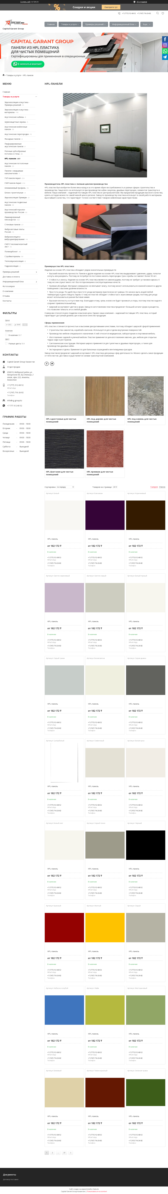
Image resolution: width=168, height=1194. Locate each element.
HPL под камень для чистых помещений (142, 420)
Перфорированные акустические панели (14, 145)
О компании (8, 291)
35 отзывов (142, 2)
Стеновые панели (12, 224)
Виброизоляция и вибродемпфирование (15, 238)
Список (162, 487)
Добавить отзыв (162, 13)
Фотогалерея (9, 286)
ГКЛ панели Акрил (13, 178)
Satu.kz (96, 1189)
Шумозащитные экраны (15, 122)
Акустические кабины (14, 117)
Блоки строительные (14, 192)
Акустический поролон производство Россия (15, 211)
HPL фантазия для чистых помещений (59, 473)
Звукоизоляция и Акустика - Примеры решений (17, 103)
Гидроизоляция (11, 266)
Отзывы (6, 296)
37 (64, 1153)
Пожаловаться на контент (97, 1191)
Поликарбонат (11, 251)
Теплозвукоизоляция (14, 261)
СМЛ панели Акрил (13, 183)
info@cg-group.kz (14, 400)
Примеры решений (94, 24)
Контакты (7, 301)
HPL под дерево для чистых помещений (101, 420)
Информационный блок (123, 24)
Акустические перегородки (17, 134)
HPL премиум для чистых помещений (100, 473)
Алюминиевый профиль (15, 188)
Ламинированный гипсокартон (12, 218)
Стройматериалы (12, 256)
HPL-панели (10, 158)
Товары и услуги (69, 24)
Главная (51, 24)
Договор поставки (10, 1179)
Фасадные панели (12, 139)
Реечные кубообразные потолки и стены (15, 152)
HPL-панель (52, 539)
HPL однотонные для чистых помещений (61, 420)
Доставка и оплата (11, 276)
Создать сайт (25, 2)
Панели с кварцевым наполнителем (14, 172)
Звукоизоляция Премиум (16, 197)
